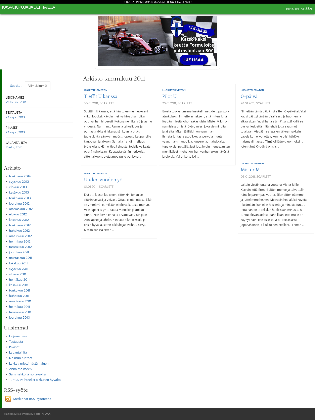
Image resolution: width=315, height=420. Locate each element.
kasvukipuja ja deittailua (28, 7)
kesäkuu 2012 (19, 220)
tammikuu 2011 (20, 312)
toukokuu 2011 (19, 290)
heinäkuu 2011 (19, 280)
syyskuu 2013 (19, 182)
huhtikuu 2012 (19, 231)
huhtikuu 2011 (19, 296)
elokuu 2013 (18, 187)
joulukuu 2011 (19, 252)
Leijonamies (18, 336)
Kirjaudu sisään (299, 9)
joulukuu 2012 (19, 204)
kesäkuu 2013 (19, 193)
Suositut (15, 86)
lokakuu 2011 (18, 263)
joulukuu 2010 (19, 318)
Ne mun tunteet (20, 358)
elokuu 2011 (17, 274)
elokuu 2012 (18, 214)
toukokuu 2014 (20, 176)
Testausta (16, 342)
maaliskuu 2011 (20, 301)
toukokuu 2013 (20, 198)
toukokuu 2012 (20, 225)
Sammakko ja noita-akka (27, 374)
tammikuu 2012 (20, 247)
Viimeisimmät (37, 86)
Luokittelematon (95, 90)
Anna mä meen (20, 369)
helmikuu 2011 (19, 307)
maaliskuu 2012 (20, 236)
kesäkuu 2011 (18, 285)
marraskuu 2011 (20, 258)
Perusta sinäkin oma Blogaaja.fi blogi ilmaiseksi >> (157, 2)
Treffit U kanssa (100, 96)
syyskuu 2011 (18, 269)
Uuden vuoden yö (103, 179)
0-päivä (249, 96)
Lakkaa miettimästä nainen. (29, 364)
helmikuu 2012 (20, 242)
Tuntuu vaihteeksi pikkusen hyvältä (35, 380)
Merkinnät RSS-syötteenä (32, 399)
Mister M (250, 169)
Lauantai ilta (18, 353)
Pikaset (14, 347)
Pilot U (169, 96)
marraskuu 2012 (21, 209)
